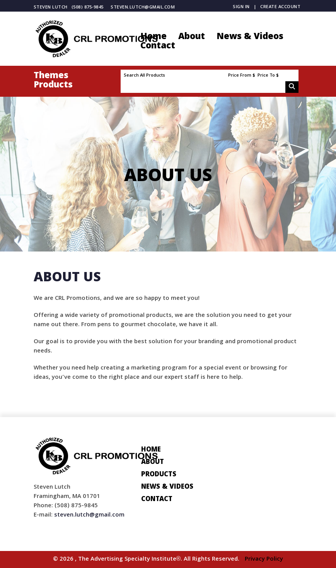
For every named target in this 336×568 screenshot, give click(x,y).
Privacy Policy (264, 559)
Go (291, 87)
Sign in (241, 7)
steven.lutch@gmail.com (143, 7)
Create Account (280, 7)
